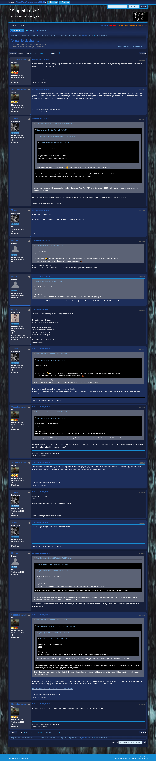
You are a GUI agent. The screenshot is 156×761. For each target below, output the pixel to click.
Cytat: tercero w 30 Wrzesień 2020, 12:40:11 (50, 281)
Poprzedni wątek (124, 46)
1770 (50, 53)
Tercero (14, 119)
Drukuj (143, 53)
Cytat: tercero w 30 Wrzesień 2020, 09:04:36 (52, 130)
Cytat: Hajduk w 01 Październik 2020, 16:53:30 (51, 620)
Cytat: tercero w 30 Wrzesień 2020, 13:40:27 (50, 246)
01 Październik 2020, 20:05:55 (41, 615)
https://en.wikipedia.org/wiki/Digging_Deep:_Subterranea (52, 688)
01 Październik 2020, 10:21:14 (41, 309)
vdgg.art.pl (113, 25)
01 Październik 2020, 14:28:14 (41, 492)
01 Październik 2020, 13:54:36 (41, 462)
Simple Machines (24, 756)
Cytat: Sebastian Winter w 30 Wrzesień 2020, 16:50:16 (54, 124)
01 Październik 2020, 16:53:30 (41, 553)
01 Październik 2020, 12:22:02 (41, 348)
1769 (45, 53)
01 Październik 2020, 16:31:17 (41, 522)
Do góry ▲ (145, 756)
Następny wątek (139, 46)
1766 (31, 53)
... (28, 53)
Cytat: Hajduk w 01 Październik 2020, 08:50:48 (51, 354)
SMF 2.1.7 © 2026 (13, 756)
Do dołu (13, 53)
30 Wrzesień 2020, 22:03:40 (40, 210)
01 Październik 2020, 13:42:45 (41, 407)
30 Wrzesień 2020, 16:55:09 (40, 59)
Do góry (13, 732)
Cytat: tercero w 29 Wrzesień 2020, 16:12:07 (54, 143)
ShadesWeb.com (24, 758)
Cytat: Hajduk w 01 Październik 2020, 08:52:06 (51, 412)
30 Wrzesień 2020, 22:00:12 (40, 118)
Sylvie (91, 35)
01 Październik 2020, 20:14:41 (41, 704)
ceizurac (15, 309)
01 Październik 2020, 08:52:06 (41, 276)
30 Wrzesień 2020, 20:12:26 (40, 89)
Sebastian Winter (19, 59)
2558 (56, 53)
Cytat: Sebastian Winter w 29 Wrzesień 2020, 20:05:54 (57, 136)
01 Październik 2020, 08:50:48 (41, 240)
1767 (35, 53)
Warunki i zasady (136, 756)
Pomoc (128, 756)
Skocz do (115, 742)
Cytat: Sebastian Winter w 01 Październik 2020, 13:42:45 (54, 558)
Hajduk (14, 241)
